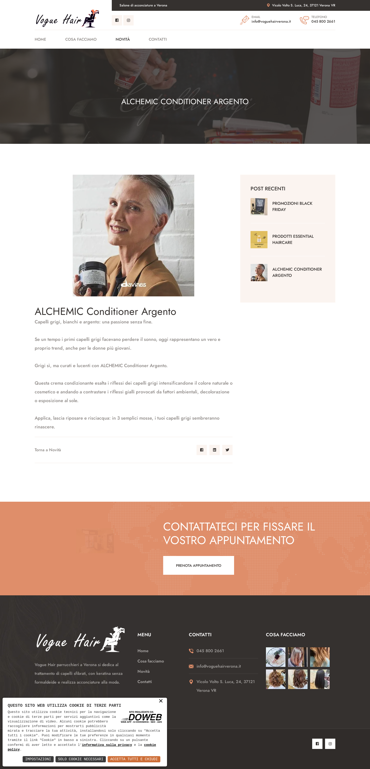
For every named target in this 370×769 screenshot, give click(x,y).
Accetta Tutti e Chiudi (134, 759)
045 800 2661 (323, 21)
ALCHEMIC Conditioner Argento (297, 272)
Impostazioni (38, 759)
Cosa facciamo (81, 39)
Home (40, 39)
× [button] (161, 701)
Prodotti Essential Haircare (293, 239)
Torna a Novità (48, 450)
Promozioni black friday (292, 206)
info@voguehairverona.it (271, 21)
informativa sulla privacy (107, 745)
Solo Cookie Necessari (80, 759)
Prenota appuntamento (198, 565)
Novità (123, 39)
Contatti (158, 39)
